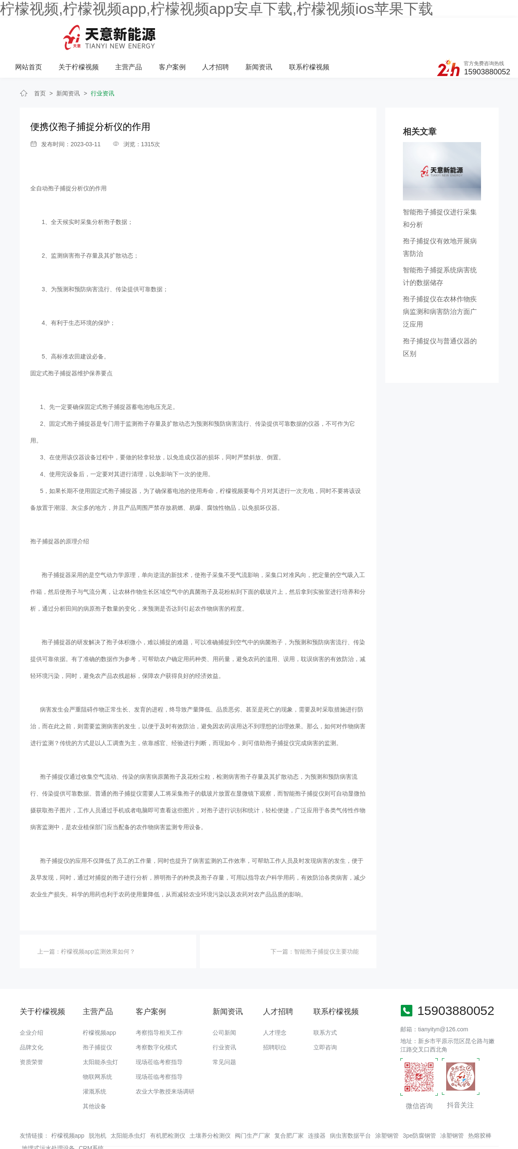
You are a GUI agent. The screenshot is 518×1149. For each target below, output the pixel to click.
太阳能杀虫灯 (100, 1031)
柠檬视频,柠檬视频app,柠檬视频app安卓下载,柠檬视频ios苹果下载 (216, 8)
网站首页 (116, 32)
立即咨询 (325, 1016)
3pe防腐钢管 (419, 1104)
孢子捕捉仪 (97, 1016)
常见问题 (224, 1031)
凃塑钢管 (452, 1104)
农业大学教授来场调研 (165, 1060)
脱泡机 (97, 1104)
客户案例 (259, 32)
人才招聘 (302, 32)
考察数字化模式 (156, 1016)
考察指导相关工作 (159, 1001)
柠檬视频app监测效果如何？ (98, 920)
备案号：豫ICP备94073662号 (303, 1126)
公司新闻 (224, 1001)
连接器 (317, 1104)
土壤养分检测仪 (210, 1104)
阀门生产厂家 (252, 1104)
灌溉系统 (94, 1060)
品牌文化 (31, 1016)
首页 (40, 62)
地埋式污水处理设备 (48, 1117)
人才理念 (275, 1001)
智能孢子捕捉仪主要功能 (326, 920)
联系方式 (325, 1001)
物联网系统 (97, 1045)
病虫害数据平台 (350, 1104)
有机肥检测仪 (167, 1104)
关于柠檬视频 (166, 32)
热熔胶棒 (480, 1104)
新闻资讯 (345, 32)
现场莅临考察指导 (159, 1031)
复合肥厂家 (289, 1104)
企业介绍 (31, 1001)
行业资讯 (102, 62)
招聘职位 (275, 1016)
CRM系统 (91, 1117)
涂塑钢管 (387, 1104)
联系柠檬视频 (395, 32)
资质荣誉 (31, 1031)
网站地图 (12, 1142)
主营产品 (215, 32)
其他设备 (94, 1075)
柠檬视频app (99, 1001)
